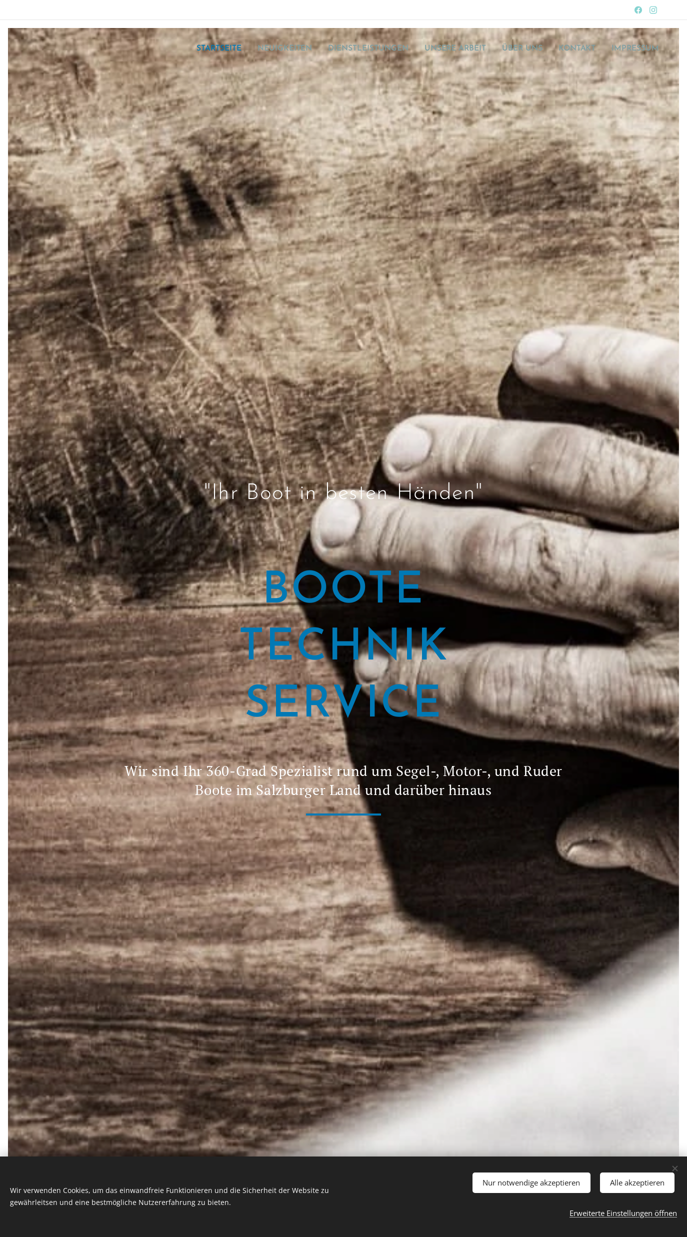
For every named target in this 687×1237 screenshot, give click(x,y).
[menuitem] (234, 48)
